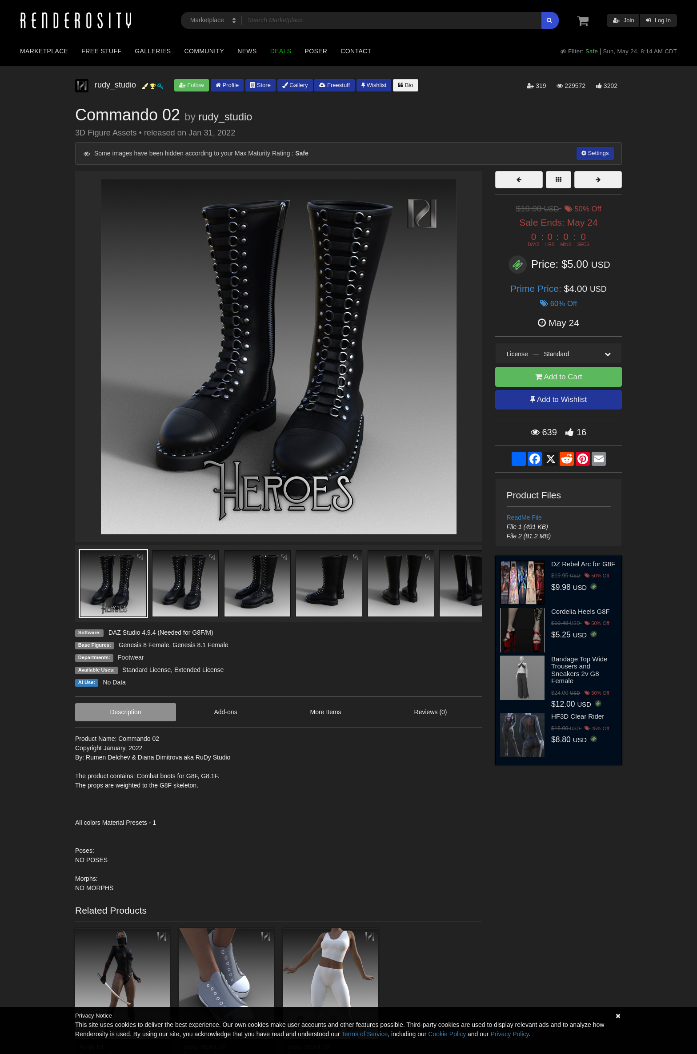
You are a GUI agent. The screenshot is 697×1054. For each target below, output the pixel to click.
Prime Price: (537, 288)
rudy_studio (225, 117)
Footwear (131, 657)
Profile (227, 85)
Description (125, 712)
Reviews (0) (430, 712)
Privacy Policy (509, 1034)
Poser (315, 51)
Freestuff (334, 85)
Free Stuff (101, 51)
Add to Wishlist (558, 399)
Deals (281, 51)
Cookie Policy (447, 1034)
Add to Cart (558, 377)
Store (260, 85)
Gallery (295, 85)
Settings (595, 153)
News (246, 51)
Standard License (146, 669)
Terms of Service (364, 1034)
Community (204, 51)
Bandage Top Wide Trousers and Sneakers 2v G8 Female (579, 670)
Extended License (199, 669)
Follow (191, 85)
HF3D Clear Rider (577, 716)
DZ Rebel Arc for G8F (583, 564)
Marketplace (44, 51)
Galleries (153, 51)
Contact (355, 51)
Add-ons (225, 712)
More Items (325, 712)
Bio (405, 85)
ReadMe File (524, 517)
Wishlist (373, 85)
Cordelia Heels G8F (580, 611)
